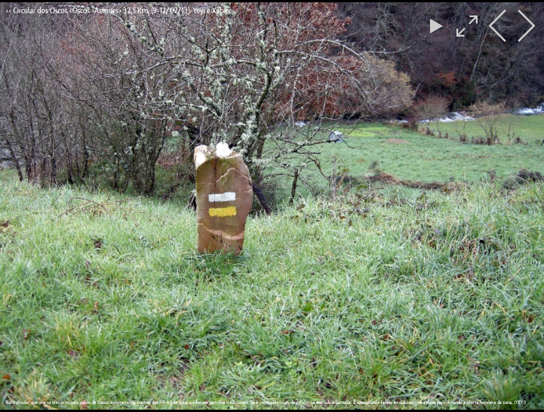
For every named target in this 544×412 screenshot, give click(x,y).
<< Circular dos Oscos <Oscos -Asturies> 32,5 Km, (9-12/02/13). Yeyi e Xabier (118, 10)
